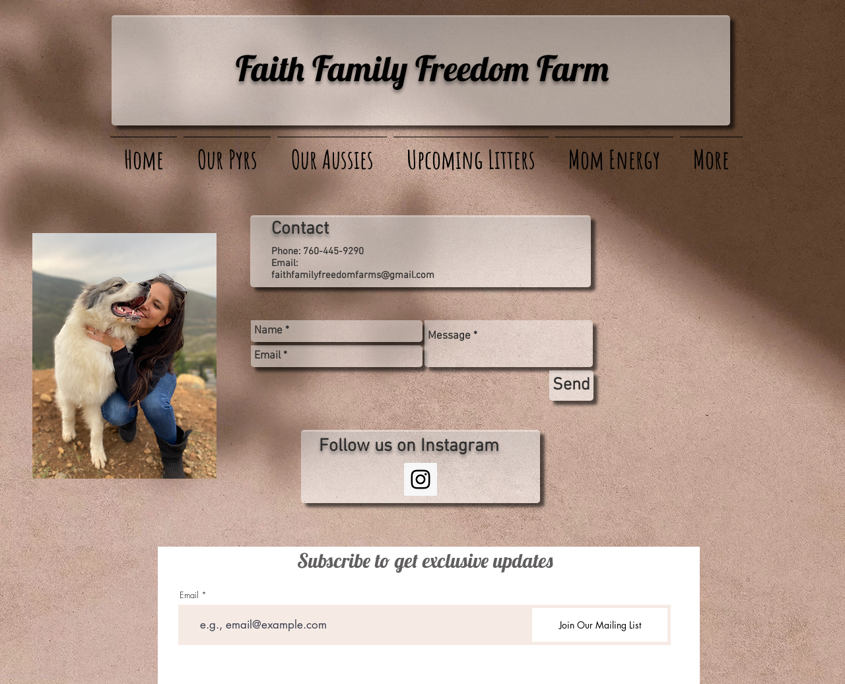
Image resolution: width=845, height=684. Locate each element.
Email (189, 595)
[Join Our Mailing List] (600, 625)
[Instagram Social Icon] (420, 479)
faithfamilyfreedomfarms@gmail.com (352, 275)
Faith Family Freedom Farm (422, 68)
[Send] (571, 385)
